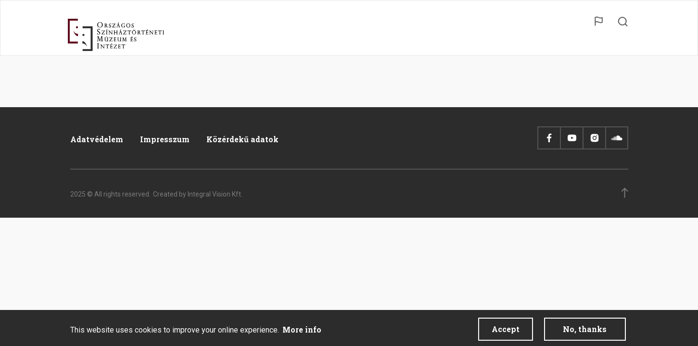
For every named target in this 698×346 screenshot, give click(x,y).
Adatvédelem (96, 139)
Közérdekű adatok (242, 139)
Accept (506, 330)
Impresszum (165, 139)
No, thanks (585, 330)
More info (301, 331)
